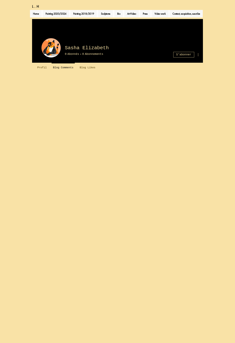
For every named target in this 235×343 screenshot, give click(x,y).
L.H (36, 6)
